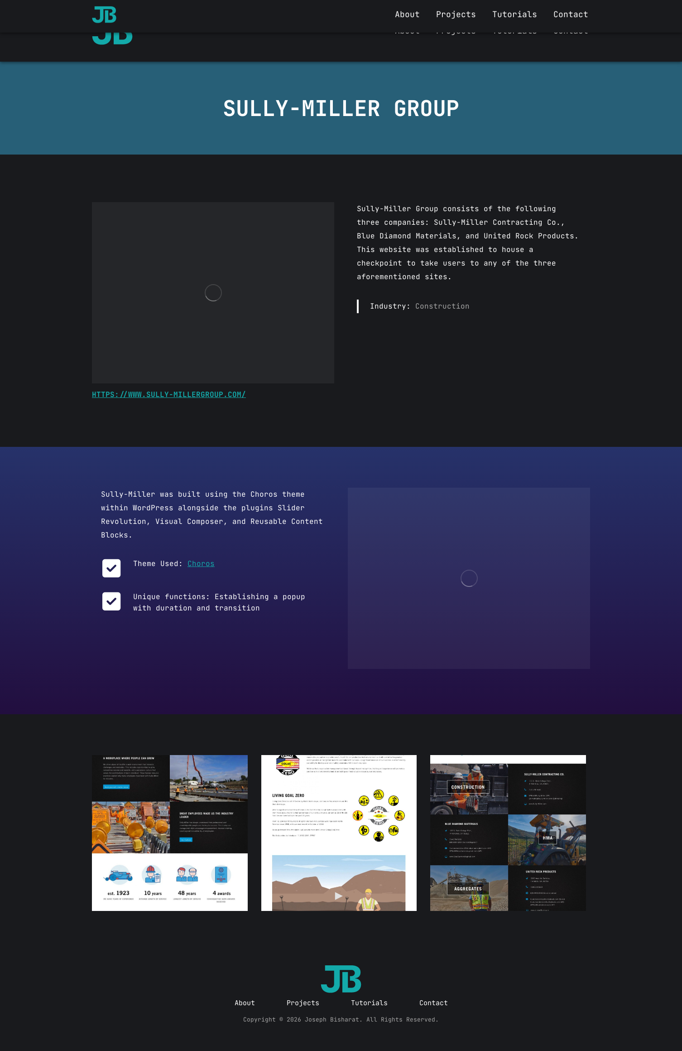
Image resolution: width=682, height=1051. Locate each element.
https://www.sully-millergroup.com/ (169, 394)
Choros (201, 563)
